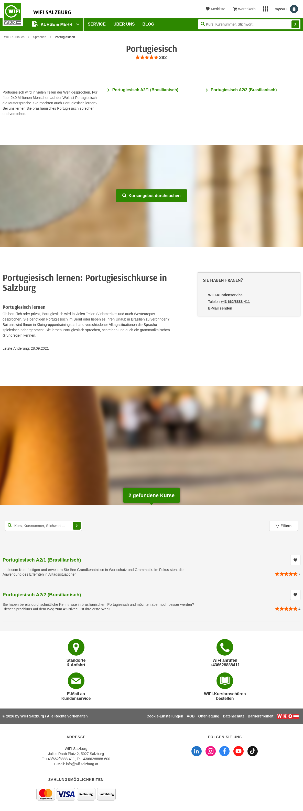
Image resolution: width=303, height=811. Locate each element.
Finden (295, 24)
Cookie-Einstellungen (165, 716)
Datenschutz (233, 716)
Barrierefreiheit (260, 716)
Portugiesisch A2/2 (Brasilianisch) (244, 90)
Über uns (124, 24)
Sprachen (39, 37)
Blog (148, 24)
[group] (151, 57)
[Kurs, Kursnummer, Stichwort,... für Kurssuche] (43, 526)
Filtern (283, 526)
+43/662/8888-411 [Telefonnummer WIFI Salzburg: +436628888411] (60, 759)
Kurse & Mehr (52, 24)
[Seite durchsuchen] (249, 24)
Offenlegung (208, 716)
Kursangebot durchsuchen (151, 195)
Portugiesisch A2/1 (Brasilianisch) (145, 90)
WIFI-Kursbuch (14, 37)
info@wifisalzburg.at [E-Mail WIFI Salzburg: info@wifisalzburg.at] (82, 764)
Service (97, 24)
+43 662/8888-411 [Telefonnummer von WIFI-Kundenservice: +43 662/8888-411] (235, 302)
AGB (191, 716)
